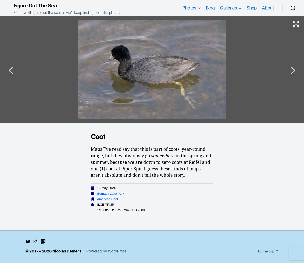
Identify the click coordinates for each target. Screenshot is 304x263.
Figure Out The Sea (35, 5)
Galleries (228, 8)
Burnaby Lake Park (110, 193)
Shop (251, 8)
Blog (210, 8)
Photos (189, 8)
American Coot (107, 199)
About (268, 8)
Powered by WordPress (106, 251)
